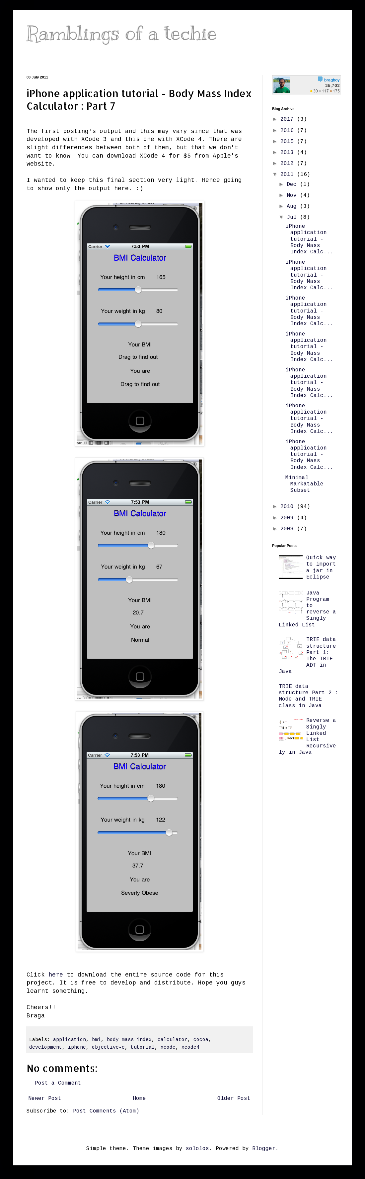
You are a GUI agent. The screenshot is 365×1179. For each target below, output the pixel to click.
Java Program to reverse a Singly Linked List (307, 609)
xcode (168, 1047)
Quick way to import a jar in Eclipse (321, 567)
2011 (288, 175)
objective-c (108, 1047)
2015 (288, 142)
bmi (96, 1039)
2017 (288, 119)
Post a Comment (58, 1083)
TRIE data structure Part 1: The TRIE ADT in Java (307, 656)
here (55, 975)
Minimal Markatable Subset (304, 484)
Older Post (234, 1099)
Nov (293, 195)
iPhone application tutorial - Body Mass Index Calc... (309, 239)
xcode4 (190, 1047)
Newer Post (44, 1099)
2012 (288, 164)
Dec (293, 185)
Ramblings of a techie (122, 33)
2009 (288, 518)
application (69, 1039)
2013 (288, 153)
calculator (172, 1039)
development (45, 1047)
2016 (288, 131)
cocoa (200, 1039)
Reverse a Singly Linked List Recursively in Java (307, 736)
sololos (197, 1149)
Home (139, 1099)
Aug (293, 206)
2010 (288, 507)
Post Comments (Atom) (106, 1111)
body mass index (129, 1039)
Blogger (263, 1149)
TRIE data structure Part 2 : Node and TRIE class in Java (308, 696)
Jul (293, 217)
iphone (77, 1047)
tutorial (143, 1047)
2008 (288, 529)
